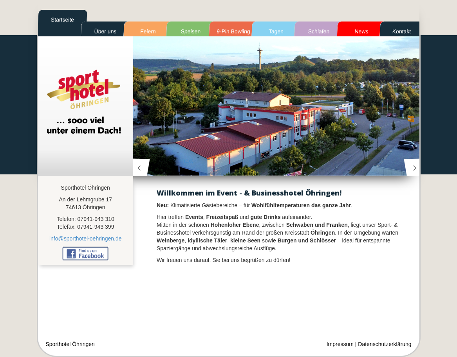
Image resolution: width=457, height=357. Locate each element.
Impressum (340, 344)
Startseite (62, 19)
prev (142, 167)
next (412, 167)
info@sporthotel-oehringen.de (85, 238)
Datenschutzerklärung (384, 344)
